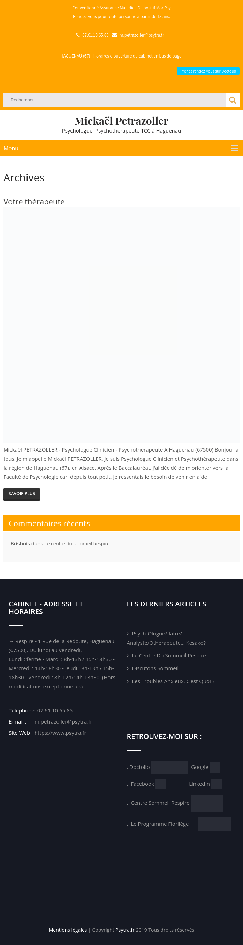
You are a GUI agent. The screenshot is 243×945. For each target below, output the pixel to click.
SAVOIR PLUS (22, 494)
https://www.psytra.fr (59, 732)
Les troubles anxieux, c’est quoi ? (173, 681)
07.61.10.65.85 (55, 710)
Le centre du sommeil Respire (77, 543)
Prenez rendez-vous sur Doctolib (208, 71)
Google (200, 766)
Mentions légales (68, 930)
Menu (10, 148)
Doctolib (139, 766)
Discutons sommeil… (157, 668)
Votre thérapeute (34, 201)
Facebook (143, 783)
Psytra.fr (125, 930)
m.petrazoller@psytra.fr (62, 721)
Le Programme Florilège (164, 823)
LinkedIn (200, 783)
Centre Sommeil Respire (161, 802)
